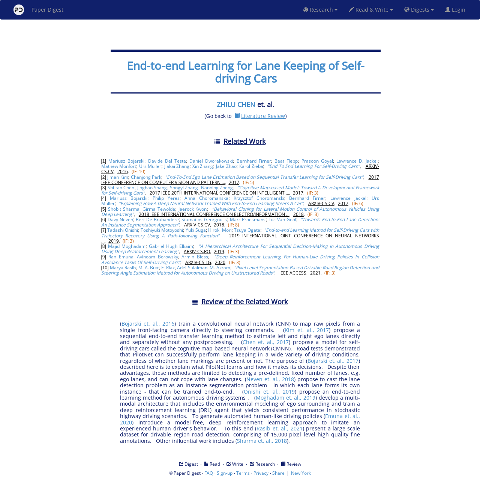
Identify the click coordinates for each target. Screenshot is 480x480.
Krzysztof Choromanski (259, 198)
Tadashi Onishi (122, 230)
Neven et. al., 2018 (270, 379)
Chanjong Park (146, 177)
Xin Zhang (202, 166)
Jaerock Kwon (192, 209)
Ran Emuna (120, 257)
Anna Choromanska (206, 198)
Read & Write (371, 9)
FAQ (208, 473)
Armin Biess (195, 257)
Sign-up (224, 473)
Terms (243, 473)
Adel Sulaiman (192, 267)
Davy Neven (120, 219)
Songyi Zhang (184, 187)
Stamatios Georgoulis (204, 219)
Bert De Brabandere (157, 219)
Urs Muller (150, 166)
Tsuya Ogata (247, 230)
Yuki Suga (196, 230)
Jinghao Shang (152, 187)
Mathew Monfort (118, 166)
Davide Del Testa (167, 161)
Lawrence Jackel (348, 198)
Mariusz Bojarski (126, 161)
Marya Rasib (123, 267)
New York (301, 473)
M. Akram (220, 267)
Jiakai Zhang (177, 166)
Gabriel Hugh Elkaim (171, 246)
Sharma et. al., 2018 (262, 440)
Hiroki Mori (219, 230)
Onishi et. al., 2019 (269, 391)
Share (278, 473)
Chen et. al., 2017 (266, 342)
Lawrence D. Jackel (357, 161)
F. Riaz (167, 267)
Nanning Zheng (217, 187)
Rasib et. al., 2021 (279, 428)
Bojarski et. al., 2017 (333, 360)
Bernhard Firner (254, 161)
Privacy (261, 473)
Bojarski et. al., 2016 (148, 323)
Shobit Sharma (124, 209)
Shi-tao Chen (121, 187)
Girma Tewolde (158, 209)
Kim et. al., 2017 (307, 330)
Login (456, 9)
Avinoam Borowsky (157, 257)
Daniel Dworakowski (211, 161)
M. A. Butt (148, 267)
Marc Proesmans (248, 219)
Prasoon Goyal (317, 161)
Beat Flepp (286, 161)
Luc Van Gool (282, 219)
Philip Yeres (166, 198)
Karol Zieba (251, 166)
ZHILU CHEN (236, 104)
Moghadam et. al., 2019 (285, 397)
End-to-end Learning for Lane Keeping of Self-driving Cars (245, 72)
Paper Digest (38, 10)
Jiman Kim (117, 177)
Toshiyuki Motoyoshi (162, 230)
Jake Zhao (226, 166)
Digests (419, 9)
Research (320, 9)
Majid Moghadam (127, 246)
